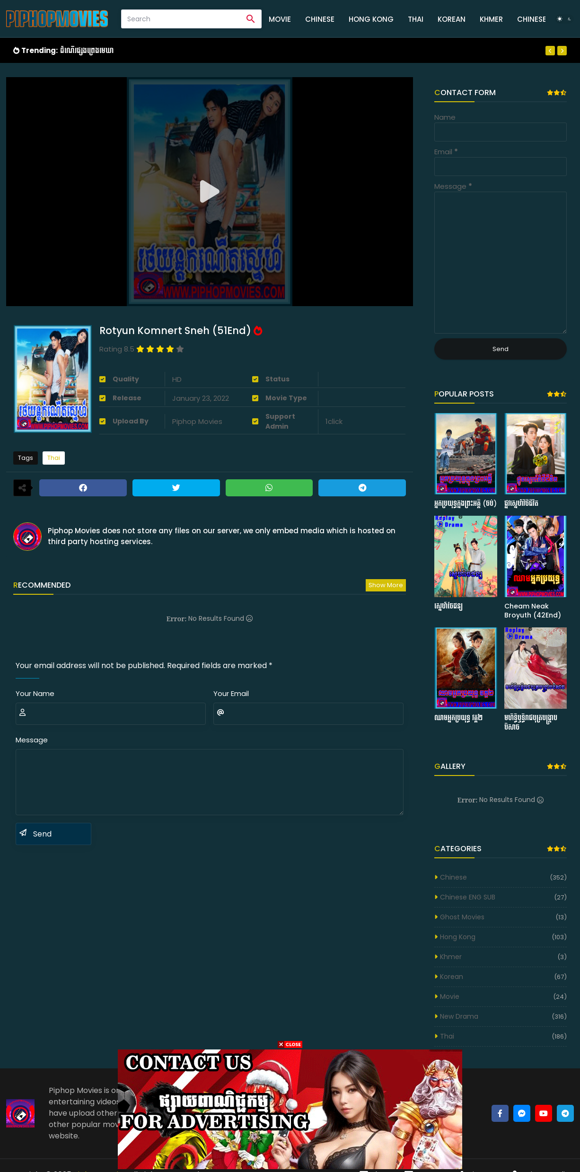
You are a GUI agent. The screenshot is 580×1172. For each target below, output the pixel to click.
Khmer (491, 19)
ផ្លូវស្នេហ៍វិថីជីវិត (521, 503)
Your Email (231, 693)
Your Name (35, 693)
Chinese (319, 19)
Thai (415, 19)
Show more (386, 585)
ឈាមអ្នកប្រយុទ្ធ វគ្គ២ (458, 718)
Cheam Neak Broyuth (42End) (532, 611)
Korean (452, 19)
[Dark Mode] (564, 19)
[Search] (181, 19)
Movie (280, 19)
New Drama (459, 1016)
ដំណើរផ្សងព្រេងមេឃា (87, 50)
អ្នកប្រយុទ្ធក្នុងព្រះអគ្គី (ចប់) (465, 503)
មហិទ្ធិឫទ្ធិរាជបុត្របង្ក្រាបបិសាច (530, 723)
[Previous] (550, 50)
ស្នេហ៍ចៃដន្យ (448, 606)
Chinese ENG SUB (467, 897)
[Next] (562, 50)
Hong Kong (371, 19)
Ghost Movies (462, 917)
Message (32, 740)
